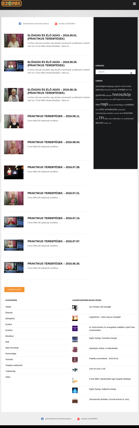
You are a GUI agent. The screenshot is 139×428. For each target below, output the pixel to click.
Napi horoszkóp (12, 348)
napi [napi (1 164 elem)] (104, 104)
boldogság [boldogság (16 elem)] (109, 86)
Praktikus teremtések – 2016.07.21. (54, 193)
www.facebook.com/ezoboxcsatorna (36, 24)
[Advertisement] (116, 38)
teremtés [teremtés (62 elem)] (128, 113)
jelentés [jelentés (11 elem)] (105, 99)
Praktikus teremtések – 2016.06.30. (54, 263)
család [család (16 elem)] (116, 86)
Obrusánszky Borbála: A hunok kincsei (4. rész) (109, 399)
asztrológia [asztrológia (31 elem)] (100, 86)
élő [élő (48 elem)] (101, 123)
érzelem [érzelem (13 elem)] (106, 123)
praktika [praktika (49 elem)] (130, 104)
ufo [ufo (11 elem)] (122, 119)
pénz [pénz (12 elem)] (97, 109)
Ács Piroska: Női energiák (100, 307)
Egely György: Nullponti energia (102, 389)
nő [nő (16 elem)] (124, 105)
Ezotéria (8, 330)
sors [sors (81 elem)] (101, 109)
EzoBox (8, 324)
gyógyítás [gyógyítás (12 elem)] (109, 95)
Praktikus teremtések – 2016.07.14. (54, 218)
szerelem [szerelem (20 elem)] (109, 113)
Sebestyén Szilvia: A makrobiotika (103, 348)
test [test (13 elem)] (97, 119)
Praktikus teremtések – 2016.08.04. (54, 142)
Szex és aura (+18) (97, 369)
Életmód (8, 313)
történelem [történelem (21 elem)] (117, 119)
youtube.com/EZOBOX (67, 24)
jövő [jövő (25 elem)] (114, 99)
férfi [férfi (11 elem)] (127, 90)
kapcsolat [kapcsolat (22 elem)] (120, 99)
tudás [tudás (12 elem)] (110, 119)
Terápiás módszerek (13, 365)
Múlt (7, 342)
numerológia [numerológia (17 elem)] (118, 105)
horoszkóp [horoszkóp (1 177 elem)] (121, 94)
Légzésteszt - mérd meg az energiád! (105, 317)
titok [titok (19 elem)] (106, 119)
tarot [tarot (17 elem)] (121, 113)
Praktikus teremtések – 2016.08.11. (54, 116)
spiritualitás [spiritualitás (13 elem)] (121, 109)
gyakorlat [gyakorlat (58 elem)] (100, 95)
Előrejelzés (10, 318)
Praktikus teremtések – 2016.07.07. (54, 241)
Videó (7, 377)
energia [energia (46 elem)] (121, 89)
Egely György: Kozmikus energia (103, 338)
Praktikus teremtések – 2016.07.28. (54, 167)
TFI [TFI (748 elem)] (101, 118)
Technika (9, 359)
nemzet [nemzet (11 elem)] (111, 105)
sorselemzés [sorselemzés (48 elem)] (111, 109)
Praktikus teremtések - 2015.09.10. (104, 358)
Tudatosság (10, 371)
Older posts (14, 289)
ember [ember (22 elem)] (114, 90)
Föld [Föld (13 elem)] (130, 90)
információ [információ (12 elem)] (99, 99)
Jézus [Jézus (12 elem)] (110, 99)
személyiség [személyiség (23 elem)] (101, 113)
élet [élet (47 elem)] (97, 123)
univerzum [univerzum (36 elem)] (129, 118)
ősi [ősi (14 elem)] (110, 123)
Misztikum (9, 336)
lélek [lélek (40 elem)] (98, 104)
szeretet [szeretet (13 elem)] (116, 113)
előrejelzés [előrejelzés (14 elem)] (108, 90)
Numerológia (10, 354)
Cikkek (8, 307)
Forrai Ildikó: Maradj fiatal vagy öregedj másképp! (110, 379)
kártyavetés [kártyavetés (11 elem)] (128, 99)
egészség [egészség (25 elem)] (100, 90)
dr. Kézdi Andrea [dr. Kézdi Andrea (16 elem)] (125, 86)
